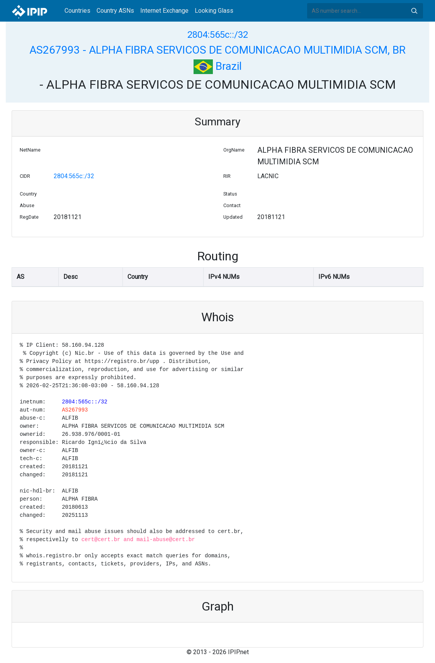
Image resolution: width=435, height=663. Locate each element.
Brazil (218, 66)
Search (414, 11)
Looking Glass (214, 10)
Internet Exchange (164, 10)
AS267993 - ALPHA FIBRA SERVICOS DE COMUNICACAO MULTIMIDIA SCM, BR (217, 50)
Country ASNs (115, 10)
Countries (77, 10)
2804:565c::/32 (217, 34)
